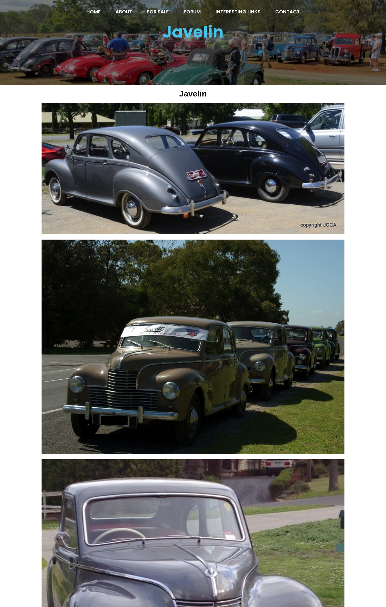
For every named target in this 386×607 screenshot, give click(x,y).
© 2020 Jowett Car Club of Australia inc (193, 591)
